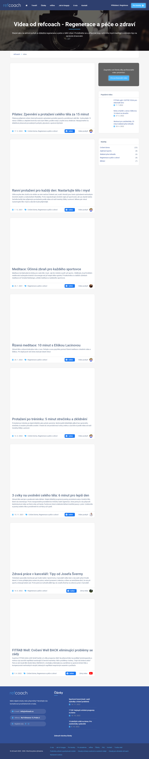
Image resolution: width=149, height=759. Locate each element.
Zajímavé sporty (106, 151)
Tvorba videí (118, 747)
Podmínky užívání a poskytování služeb (63, 751)
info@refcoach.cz (27, 711)
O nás (75, 5)
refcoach (17, 54)
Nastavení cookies (56, 755)
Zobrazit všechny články (63, 736)
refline (52, 5)
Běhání (102, 161)
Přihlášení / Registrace (119, 5)
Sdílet (70, 131)
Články (43, 5)
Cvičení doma (32, 131)
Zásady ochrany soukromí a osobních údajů (92, 751)
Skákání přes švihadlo (108, 154)
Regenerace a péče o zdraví (48, 131)
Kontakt (84, 5)
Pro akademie (81, 747)
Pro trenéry (138, 5)
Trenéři (34, 5)
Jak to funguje (64, 5)
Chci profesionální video (118, 78)
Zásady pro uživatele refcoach (119, 751)
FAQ (103, 747)
